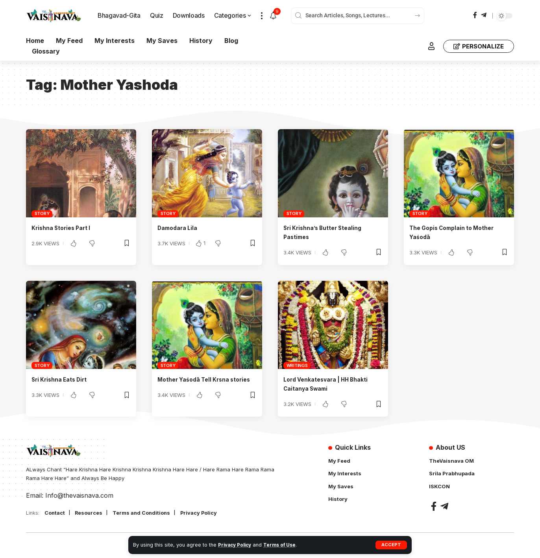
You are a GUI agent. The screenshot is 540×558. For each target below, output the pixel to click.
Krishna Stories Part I (64, 228)
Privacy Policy (236, 545)
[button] (391, 545)
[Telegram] (483, 15)
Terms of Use (284, 545)
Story (42, 213)
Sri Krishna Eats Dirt (63, 379)
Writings (297, 365)
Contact (56, 513)
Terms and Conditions (150, 513)
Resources (93, 513)
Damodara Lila (179, 228)
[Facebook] (475, 15)
